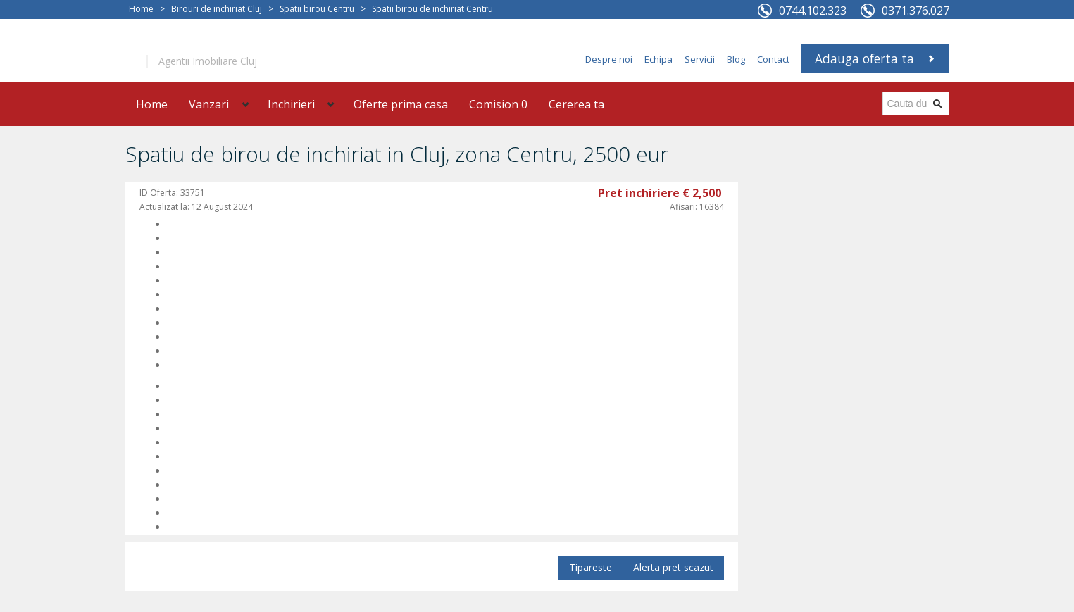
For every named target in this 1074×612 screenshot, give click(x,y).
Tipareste (590, 567)
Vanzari (209, 104)
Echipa (658, 59)
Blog (736, 59)
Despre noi (608, 59)
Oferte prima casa (401, 104)
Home (141, 9)
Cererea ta (576, 104)
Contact (773, 59)
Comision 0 (498, 104)
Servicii (700, 59)
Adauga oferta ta (864, 58)
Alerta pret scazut (673, 567)
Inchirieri (291, 104)
